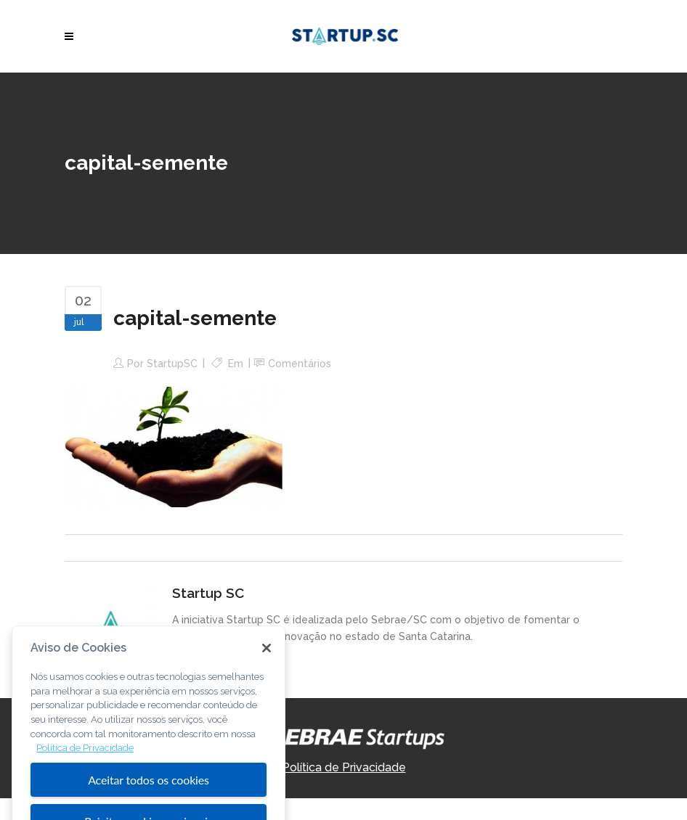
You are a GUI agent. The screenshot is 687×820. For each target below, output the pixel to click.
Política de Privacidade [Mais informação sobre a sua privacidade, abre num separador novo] (85, 760)
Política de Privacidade (344, 767)
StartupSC (172, 363)
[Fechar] (266, 660)
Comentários (299, 363)
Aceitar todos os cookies (148, 792)
